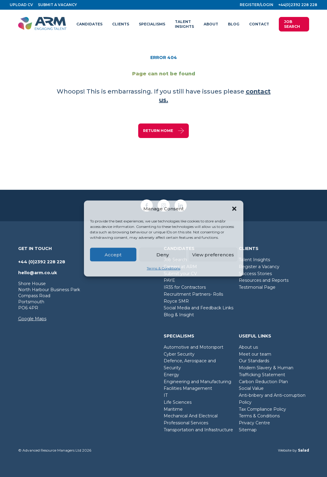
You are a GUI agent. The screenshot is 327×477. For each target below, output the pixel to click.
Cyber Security (179, 354)
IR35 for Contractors (185, 287)
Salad (303, 450)
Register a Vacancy (259, 266)
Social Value (251, 388)
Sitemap (248, 430)
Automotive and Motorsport (193, 347)
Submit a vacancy (57, 4)
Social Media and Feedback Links (198, 308)
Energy (171, 374)
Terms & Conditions (163, 268)
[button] (234, 209)
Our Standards (254, 361)
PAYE (169, 280)
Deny (162, 254)
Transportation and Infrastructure (198, 430)
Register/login (256, 4)
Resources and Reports (264, 280)
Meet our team (255, 354)
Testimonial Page (257, 287)
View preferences (213, 254)
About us (248, 347)
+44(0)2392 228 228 (297, 4)
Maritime (173, 409)
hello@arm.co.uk (37, 272)
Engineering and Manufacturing (197, 381)
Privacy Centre (254, 423)
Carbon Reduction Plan (263, 381)
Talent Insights (254, 259)
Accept (113, 254)
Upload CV (21, 4)
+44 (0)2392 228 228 (41, 262)
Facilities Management (188, 388)
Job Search (292, 24)
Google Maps (32, 318)
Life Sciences (178, 402)
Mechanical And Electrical (191, 416)
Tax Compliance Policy (262, 409)
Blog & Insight (179, 314)
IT (166, 395)
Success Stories (255, 273)
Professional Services (186, 423)
